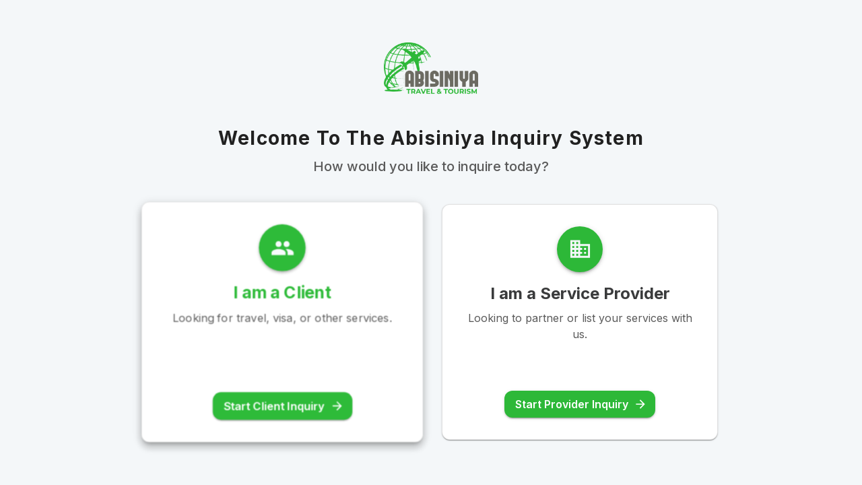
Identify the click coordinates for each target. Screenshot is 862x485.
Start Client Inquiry (283, 406)
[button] (282, 321)
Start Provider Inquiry (581, 404)
